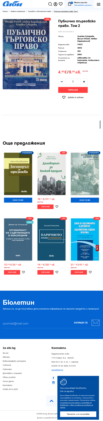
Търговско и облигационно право (39, 11)
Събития (7, 365)
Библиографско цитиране (14, 361)
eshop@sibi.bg (57, 370)
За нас (5, 353)
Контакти (7, 385)
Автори (6, 357)
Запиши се (87, 323)
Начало (5, 11)
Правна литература (18, 11)
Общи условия (9, 377)
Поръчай (73, 90)
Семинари (7, 369)
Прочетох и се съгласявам (78, 414)
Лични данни (8, 381)
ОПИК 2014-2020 (10, 389)
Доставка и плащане (12, 373)
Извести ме (18, 200)
